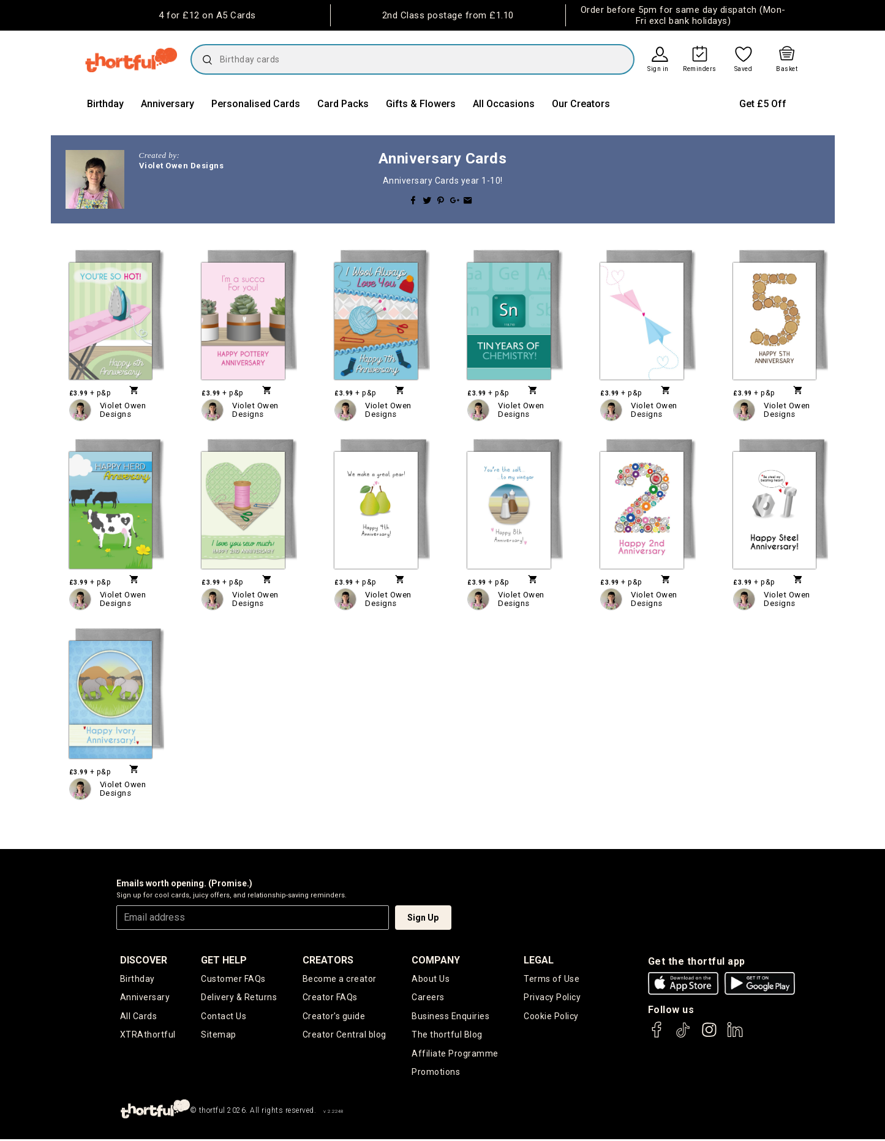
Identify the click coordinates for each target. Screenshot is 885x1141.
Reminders (700, 69)
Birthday (105, 104)
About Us (431, 979)
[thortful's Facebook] (657, 1035)
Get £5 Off (762, 104)
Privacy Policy (552, 998)
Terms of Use (551, 979)
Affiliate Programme (455, 1055)
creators (328, 960)
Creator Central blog (344, 1036)
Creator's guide (334, 1017)
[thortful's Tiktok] (683, 1035)
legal (539, 960)
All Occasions (504, 104)
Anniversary (167, 104)
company (436, 960)
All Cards (138, 1017)
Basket (786, 69)
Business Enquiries (450, 1017)
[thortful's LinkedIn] (735, 1035)
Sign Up (423, 917)
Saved (743, 69)
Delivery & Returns (239, 998)
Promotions (436, 1074)
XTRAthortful (148, 1036)
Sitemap (218, 1036)
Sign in (658, 69)
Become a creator (340, 979)
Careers (428, 998)
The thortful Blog (447, 1036)
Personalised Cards (255, 104)
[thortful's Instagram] (709, 1035)
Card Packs (343, 104)
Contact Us (223, 1017)
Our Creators (581, 104)
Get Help (224, 960)
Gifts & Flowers (421, 104)
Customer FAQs (233, 979)
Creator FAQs (330, 998)
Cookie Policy (551, 1017)
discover (143, 960)
